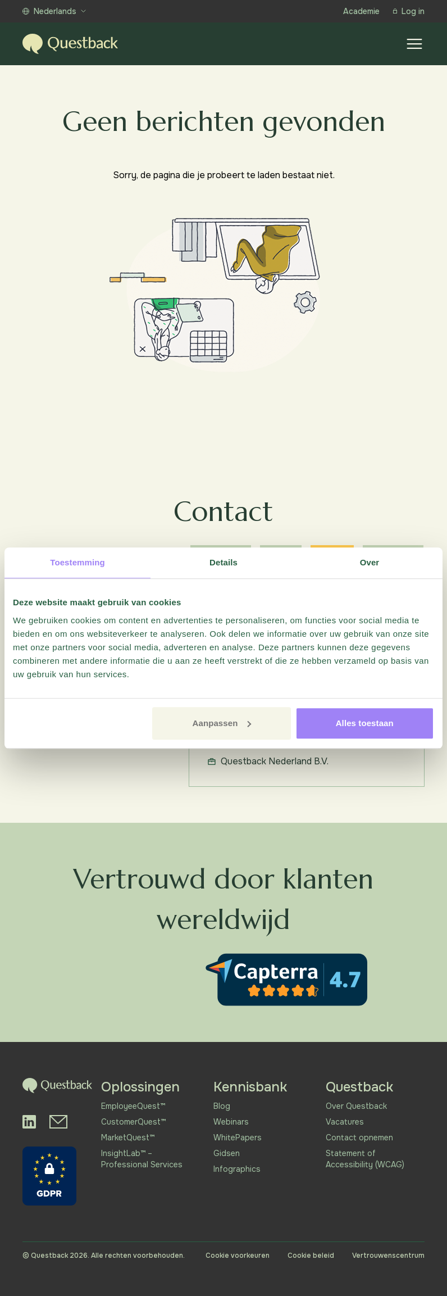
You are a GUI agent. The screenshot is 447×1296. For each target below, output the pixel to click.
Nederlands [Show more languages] (54, 11)
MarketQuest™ (127, 1137)
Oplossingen (140, 1087)
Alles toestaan (365, 723)
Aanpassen (222, 723)
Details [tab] (223, 562)
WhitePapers (237, 1137)
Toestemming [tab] (77, 562)
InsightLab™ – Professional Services (142, 1159)
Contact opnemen (359, 1137)
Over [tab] (370, 562)
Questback (359, 1087)
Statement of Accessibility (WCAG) (365, 1159)
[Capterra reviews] (286, 979)
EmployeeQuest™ (133, 1106)
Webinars (231, 1122)
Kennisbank (250, 1087)
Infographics (237, 1169)
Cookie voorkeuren (238, 1255)
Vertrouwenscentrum (388, 1255)
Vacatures (345, 1122)
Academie (361, 11)
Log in (409, 11)
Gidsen (226, 1153)
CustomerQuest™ (133, 1122)
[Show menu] (414, 44)
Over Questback (356, 1106)
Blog (221, 1106)
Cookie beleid (311, 1255)
